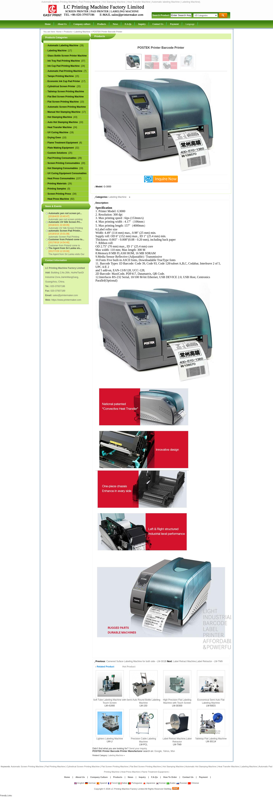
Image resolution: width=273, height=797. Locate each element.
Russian (181, 783)
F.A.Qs (154, 777)
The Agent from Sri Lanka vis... (65, 248)
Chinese (193, 783)
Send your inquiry (138, 748)
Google (158, 751)
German (90, 783)
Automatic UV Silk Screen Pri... (65, 222)
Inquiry (142, 777)
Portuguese (135, 783)
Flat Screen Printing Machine (114, 766)
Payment (203, 777)
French (113, 783)
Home (59, 32)
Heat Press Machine (130, 772)
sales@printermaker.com (65, 295)
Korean (161, 783)
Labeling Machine (82, 32)
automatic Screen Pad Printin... (65, 230)
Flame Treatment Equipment (155, 772)
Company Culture (99, 777)
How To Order (170, 777)
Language (190, 24)
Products (68, 32)
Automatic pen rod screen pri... (65, 213)
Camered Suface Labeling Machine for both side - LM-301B (136, 661)
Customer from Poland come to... (66, 239)
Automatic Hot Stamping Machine (200, 766)
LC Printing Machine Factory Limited (127, 789)
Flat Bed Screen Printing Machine (145, 766)
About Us (80, 777)
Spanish (101, 783)
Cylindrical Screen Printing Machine (83, 766)
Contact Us (187, 777)
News (131, 777)
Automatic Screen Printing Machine (27, 766)
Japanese (149, 783)
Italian (122, 783)
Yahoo (166, 751)
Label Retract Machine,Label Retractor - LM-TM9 (198, 661)
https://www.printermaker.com (66, 300)
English (79, 783)
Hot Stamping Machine (173, 766)
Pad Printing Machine (55, 766)
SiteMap (167, 789)
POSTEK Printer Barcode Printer (107, 32)
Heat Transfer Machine (228, 766)
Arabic (171, 783)
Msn (173, 751)
